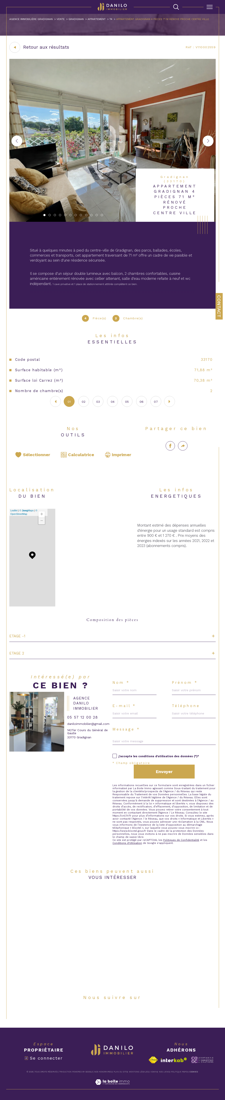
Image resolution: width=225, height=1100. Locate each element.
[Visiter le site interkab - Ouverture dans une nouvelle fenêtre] (174, 1060)
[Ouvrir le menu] (210, 7)
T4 (110, 19)
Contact (219, 306)
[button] (208, 141)
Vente (61, 19)
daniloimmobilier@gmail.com (88, 724)
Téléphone (186, 706)
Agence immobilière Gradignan (31, 19)
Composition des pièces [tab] (112, 619)
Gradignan (76, 19)
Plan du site (120, 1072)
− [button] (41, 521)
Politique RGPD (179, 1072)
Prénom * (185, 682)
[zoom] (112, 220)
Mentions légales (138, 1072)
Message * (126, 729)
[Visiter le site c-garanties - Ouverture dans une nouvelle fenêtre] (202, 1060)
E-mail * (124, 706)
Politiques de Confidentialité (181, 840)
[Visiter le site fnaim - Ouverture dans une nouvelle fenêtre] (153, 1060)
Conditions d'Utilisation (127, 843)
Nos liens (164, 1072)
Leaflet (14, 510)
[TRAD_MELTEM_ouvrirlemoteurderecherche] (176, 7)
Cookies (193, 1072)
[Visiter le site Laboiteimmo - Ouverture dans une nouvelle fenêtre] (112, 1086)
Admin (153, 1072)
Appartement (97, 19)
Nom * (121, 682)
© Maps (27, 510)
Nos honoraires (102, 1072)
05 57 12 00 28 (82, 717)
